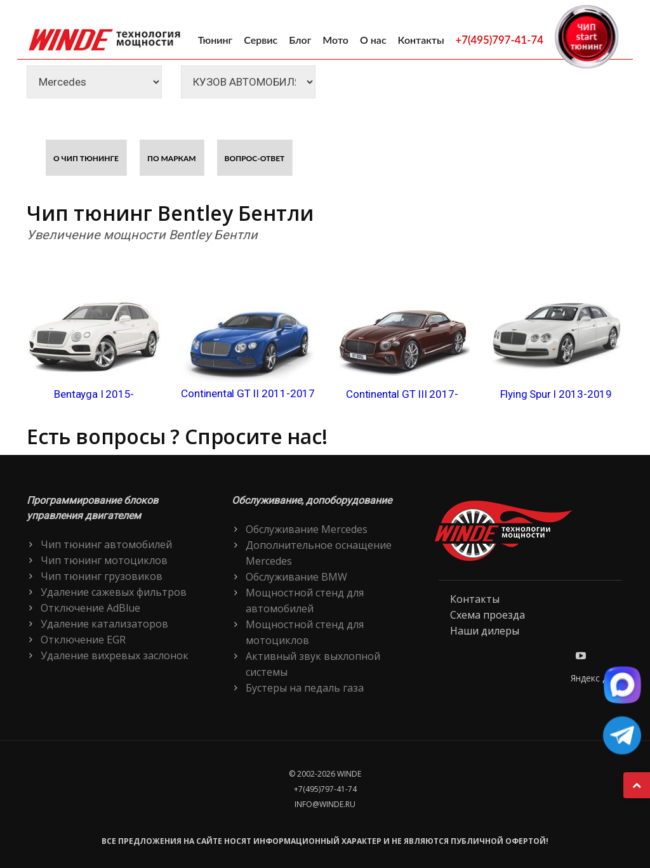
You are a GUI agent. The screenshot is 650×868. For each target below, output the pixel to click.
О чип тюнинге (86, 158)
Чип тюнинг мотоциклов (104, 560)
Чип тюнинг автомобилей (106, 544)
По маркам (171, 158)
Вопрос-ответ (255, 158)
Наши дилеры (484, 631)
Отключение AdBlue (90, 608)
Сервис (260, 40)
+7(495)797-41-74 (499, 39)
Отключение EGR (83, 640)
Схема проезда (487, 615)
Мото (335, 40)
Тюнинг (215, 40)
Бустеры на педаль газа (305, 688)
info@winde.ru (325, 804)
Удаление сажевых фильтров (114, 592)
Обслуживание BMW (296, 577)
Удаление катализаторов (104, 624)
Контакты (421, 40)
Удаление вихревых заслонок (115, 655)
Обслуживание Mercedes (307, 529)
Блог (300, 40)
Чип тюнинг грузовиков (101, 576)
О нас (373, 40)
